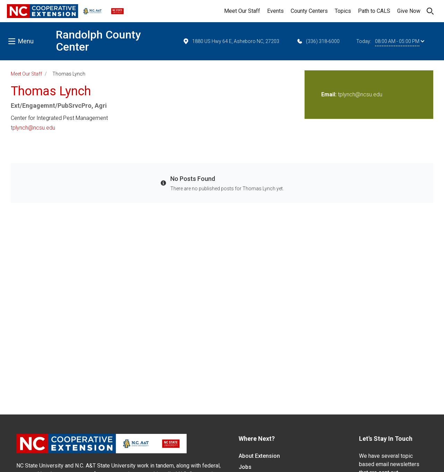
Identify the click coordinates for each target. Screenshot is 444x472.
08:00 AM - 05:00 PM (399, 41)
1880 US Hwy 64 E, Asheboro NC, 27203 (230, 41)
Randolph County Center (98, 40)
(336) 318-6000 (318, 41)
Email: (329, 94)
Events (275, 11)
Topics (343, 11)
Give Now (408, 11)
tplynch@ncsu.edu (33, 127)
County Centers (309, 11)
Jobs (245, 467)
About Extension (259, 456)
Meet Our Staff (242, 11)
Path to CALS (374, 11)
